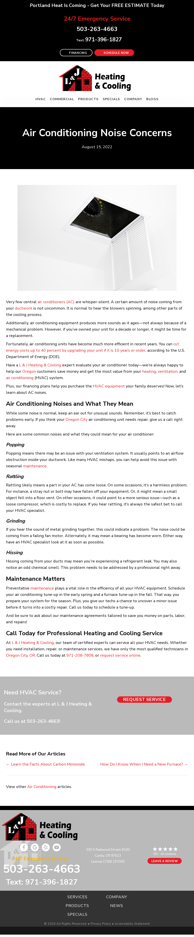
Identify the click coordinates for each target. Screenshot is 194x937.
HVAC (41, 99)
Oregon (29, 371)
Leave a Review (164, 861)
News (116, 905)
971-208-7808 (79, 655)
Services (77, 897)
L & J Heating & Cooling (40, 365)
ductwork (23, 308)
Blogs (152, 99)
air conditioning (20, 377)
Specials (111, 99)
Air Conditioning (41, 786)
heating (149, 371)
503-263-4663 (43, 721)
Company (133, 99)
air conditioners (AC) (56, 302)
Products (88, 99)
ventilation (168, 371)
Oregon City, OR (20, 655)
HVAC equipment (109, 386)
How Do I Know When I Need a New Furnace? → (144, 764)
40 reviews (168, 854)
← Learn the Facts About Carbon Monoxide (45, 764)
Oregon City (76, 419)
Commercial (62, 99)
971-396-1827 (103, 39)
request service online (120, 655)
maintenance (35, 466)
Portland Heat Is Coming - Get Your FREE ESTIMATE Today (97, 5)
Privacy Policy (101, 924)
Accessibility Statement (132, 924)
